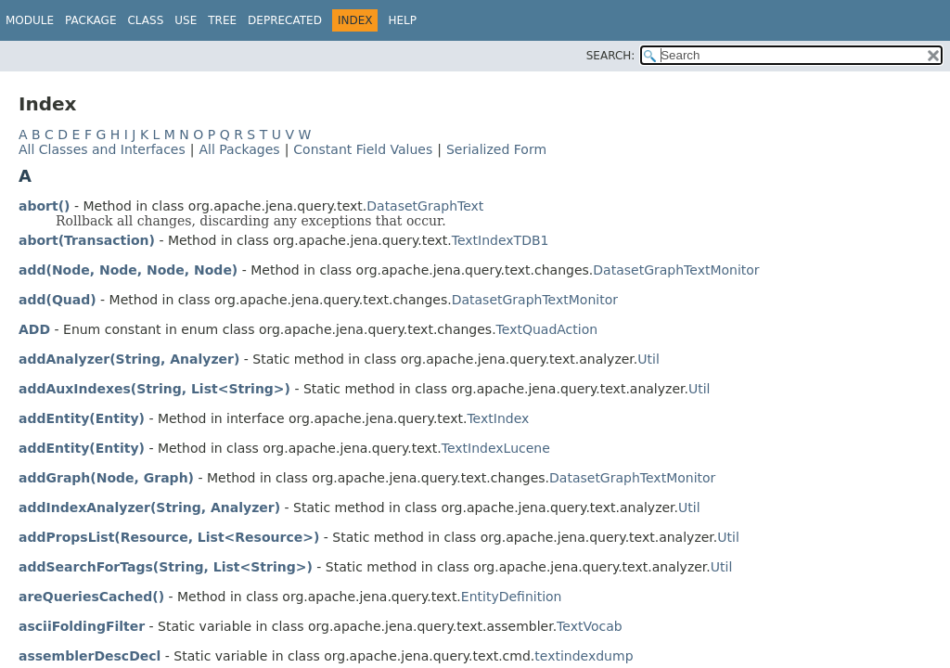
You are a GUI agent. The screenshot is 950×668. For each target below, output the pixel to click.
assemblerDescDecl (89, 656)
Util (648, 359)
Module (30, 20)
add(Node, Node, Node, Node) (128, 270)
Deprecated (285, 20)
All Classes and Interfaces (102, 149)
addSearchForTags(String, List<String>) (166, 566)
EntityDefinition (511, 596)
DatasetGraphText (424, 206)
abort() (44, 206)
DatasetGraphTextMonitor (676, 270)
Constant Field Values (362, 149)
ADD (34, 329)
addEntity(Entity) (82, 418)
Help (402, 20)
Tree (222, 20)
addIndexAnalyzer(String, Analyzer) (149, 507)
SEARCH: (610, 55)
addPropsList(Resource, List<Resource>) (169, 537)
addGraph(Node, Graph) (106, 477)
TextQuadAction (547, 329)
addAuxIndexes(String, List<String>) (154, 388)
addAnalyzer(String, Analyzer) (129, 359)
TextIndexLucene (496, 448)
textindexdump (583, 656)
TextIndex (498, 418)
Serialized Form (496, 149)
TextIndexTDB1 (500, 240)
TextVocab (590, 626)
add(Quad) (57, 299)
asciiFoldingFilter (82, 626)
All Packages (239, 149)
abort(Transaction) (87, 240)
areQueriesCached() (91, 596)
